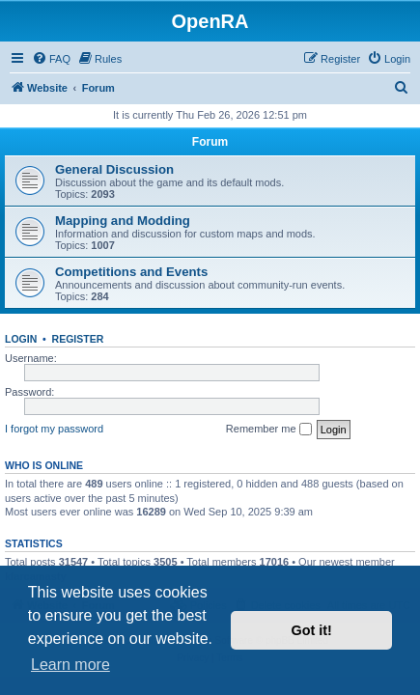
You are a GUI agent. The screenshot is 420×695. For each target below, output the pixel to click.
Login (21, 339)
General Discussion (114, 169)
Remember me (269, 429)
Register (78, 339)
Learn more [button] (70, 664)
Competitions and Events (131, 271)
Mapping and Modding (122, 220)
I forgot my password (54, 428)
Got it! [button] (312, 630)
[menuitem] (51, 58)
